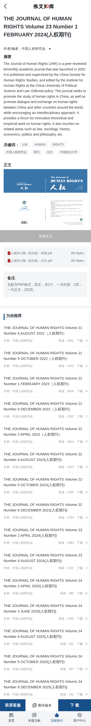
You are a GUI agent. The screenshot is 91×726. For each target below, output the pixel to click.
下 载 (74, 705)
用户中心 (79, 717)
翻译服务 (42, 705)
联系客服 (13, 705)
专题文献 (34, 717)
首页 (11, 717)
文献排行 (56, 717)
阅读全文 (45, 236)
